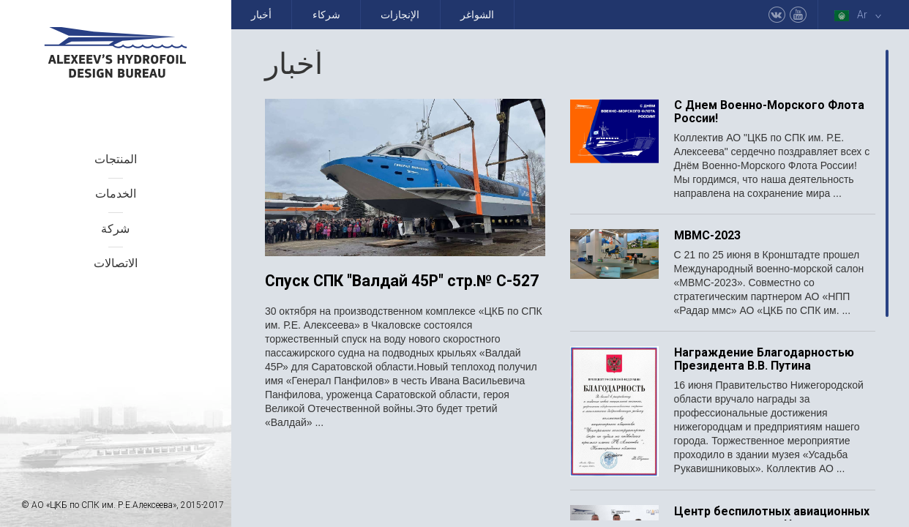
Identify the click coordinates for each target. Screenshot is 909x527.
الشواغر (477, 14)
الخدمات (115, 194)
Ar (860, 15)
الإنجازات (400, 14)
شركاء (326, 14)
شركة (115, 229)
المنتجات (115, 159)
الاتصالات (116, 263)
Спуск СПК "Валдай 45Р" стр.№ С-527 (402, 281)
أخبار (261, 14)
